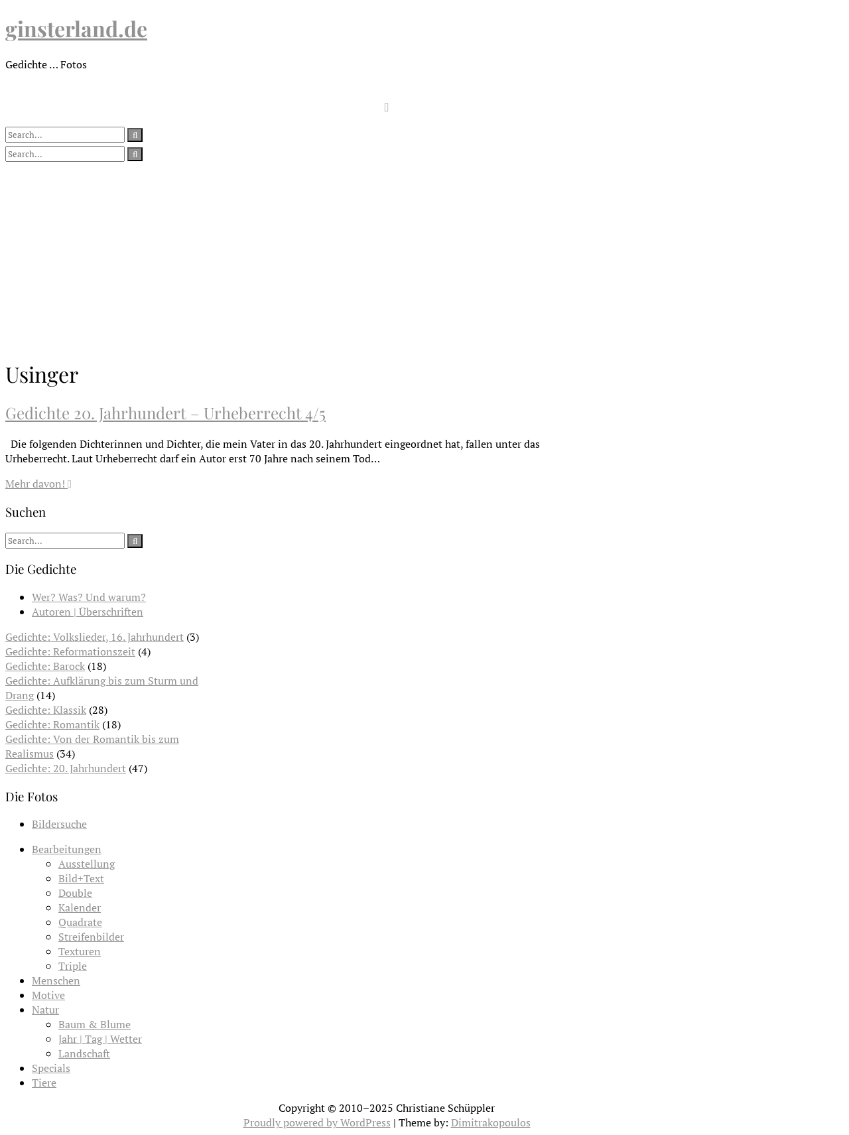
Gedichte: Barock (45, 666)
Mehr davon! (38, 483)
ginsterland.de (76, 28)
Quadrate (80, 922)
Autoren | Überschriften (87, 611)
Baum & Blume (94, 1024)
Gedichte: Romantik (52, 724)
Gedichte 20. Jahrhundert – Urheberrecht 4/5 (165, 412)
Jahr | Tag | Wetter (100, 1039)
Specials (51, 1068)
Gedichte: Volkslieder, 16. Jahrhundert (94, 637)
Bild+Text (81, 878)
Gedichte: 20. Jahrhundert (65, 768)
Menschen (56, 980)
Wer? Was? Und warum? (89, 597)
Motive (48, 995)
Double (75, 893)
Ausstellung (86, 863)
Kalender (79, 907)
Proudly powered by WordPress (317, 1122)
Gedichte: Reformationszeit (70, 651)
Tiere (44, 1082)
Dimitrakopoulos (491, 1122)
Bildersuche (59, 824)
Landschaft (84, 1053)
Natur (45, 1009)
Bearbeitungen (66, 849)
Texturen (79, 951)
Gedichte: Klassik (45, 709)
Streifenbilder (91, 936)
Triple (72, 966)
